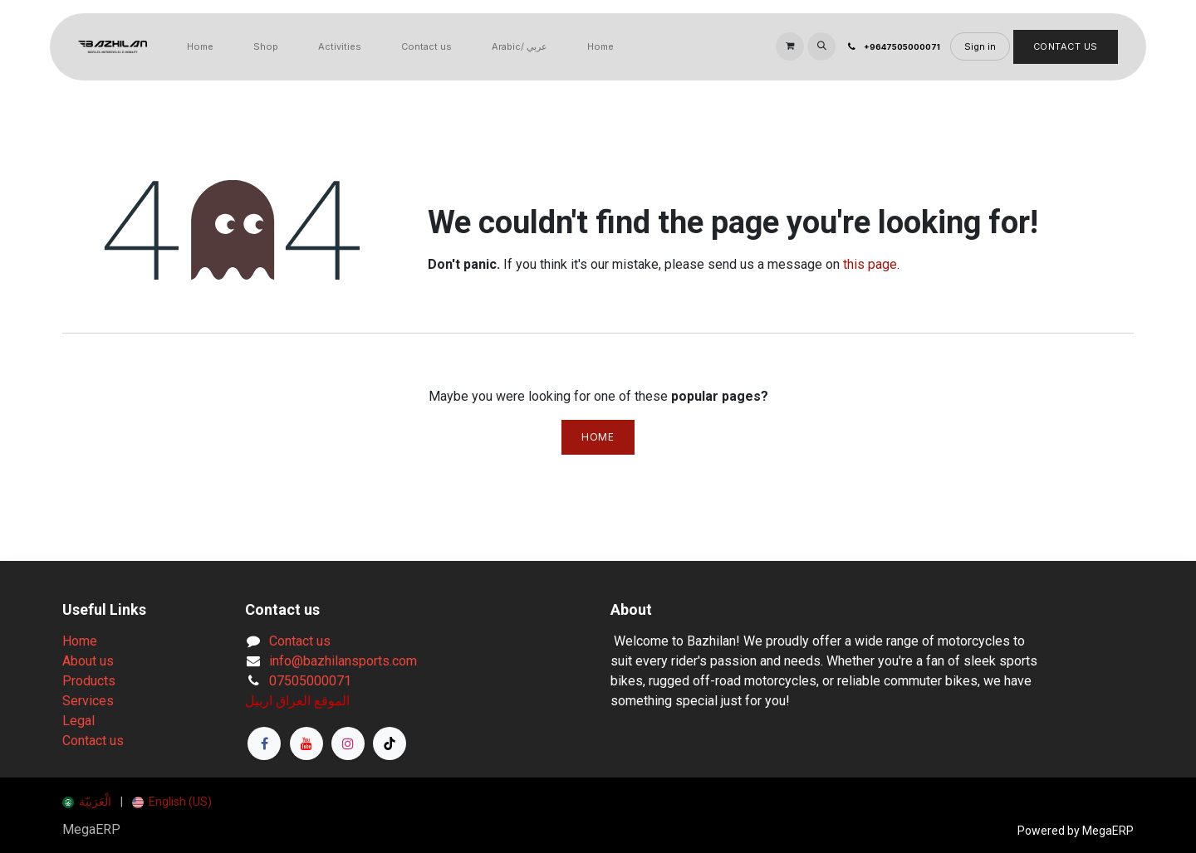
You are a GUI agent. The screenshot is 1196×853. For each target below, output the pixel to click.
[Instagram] (348, 743)
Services (88, 701)
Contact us (93, 740)
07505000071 (310, 681)
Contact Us (1066, 46)
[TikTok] (389, 743)
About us (88, 661)
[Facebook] (264, 743)
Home (597, 437)
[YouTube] (306, 743)
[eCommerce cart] (790, 46)
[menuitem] (200, 47)
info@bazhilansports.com (343, 661)
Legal (78, 721)
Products (88, 681)
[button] (821, 46)
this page (870, 264)
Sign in (980, 46)
